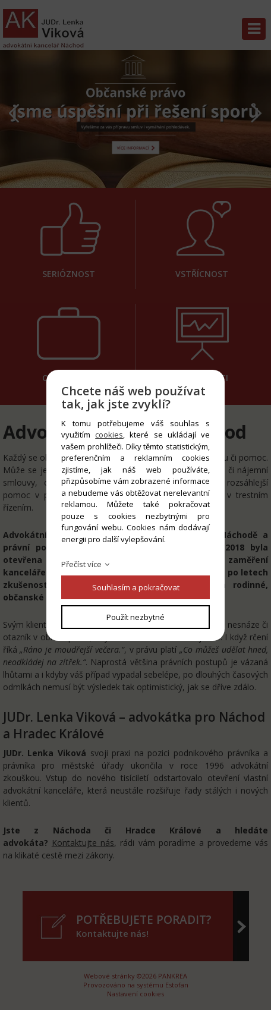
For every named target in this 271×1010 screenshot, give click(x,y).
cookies (109, 434)
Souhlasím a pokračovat (135, 587)
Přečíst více (81, 564)
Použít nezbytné (135, 617)
